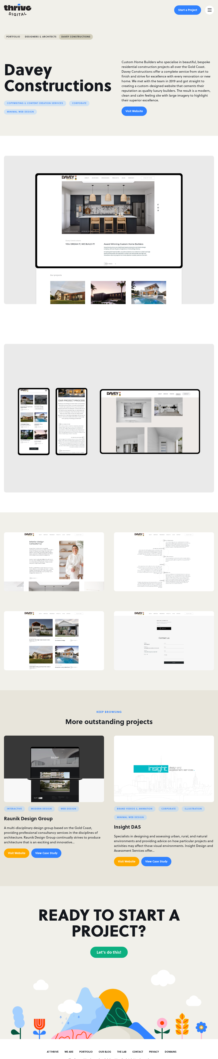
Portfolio (13, 36)
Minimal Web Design (20, 111)
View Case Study (46, 853)
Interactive (14, 808)
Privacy (154, 1051)
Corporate (79, 103)
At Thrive (53, 1051)
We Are (69, 1051)
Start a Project (187, 10)
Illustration (193, 808)
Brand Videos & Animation (134, 808)
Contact (137, 1051)
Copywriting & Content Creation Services (35, 103)
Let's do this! (109, 952)
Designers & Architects (41, 36)
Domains (170, 1051)
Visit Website (134, 111)
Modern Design (41, 808)
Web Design (68, 808)
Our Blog (105, 1051)
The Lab (121, 1051)
